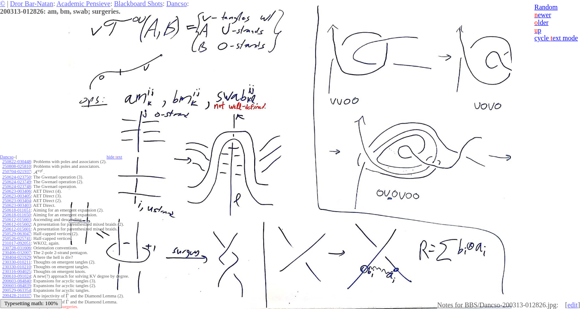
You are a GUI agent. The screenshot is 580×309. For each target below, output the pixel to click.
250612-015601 (16, 229)
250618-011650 (16, 214)
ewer (542, 14)
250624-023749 (16, 181)
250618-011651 (16, 210)
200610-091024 (16, 276)
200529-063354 (16, 290)
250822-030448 (16, 161)
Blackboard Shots (138, 3)
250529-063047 (16, 233)
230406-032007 (16, 252)
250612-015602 (16, 224)
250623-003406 (16, 191)
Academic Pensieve (83, 3)
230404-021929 (16, 257)
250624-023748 (16, 186)
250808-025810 (16, 166)
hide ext (114, 156)
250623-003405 (16, 196)
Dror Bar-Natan (31, 3)
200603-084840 (16, 281)
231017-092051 (16, 243)
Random (546, 7)
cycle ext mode (556, 38)
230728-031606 (16, 247)
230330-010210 (16, 266)
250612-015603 (16, 219)
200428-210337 (16, 295)
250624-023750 (16, 177)
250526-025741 (16, 238)
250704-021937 (16, 171)
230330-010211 (16, 262)
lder (541, 22)
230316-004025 (16, 271)
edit (573, 305)
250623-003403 (16, 205)
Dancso (176, 3)
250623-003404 (16, 200)
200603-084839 (16, 285)
